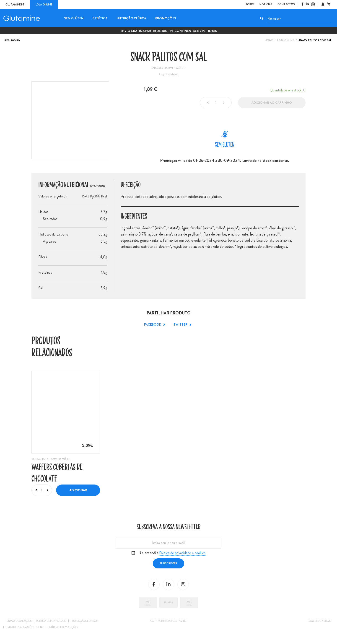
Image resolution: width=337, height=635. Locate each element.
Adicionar (78, 490)
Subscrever (168, 563)
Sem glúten (73, 18)
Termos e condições (18, 621)
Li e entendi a (171, 553)
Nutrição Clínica (131, 18)
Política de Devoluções (63, 627)
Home (269, 40)
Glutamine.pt (15, 5)
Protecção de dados (84, 621)
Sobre (250, 4)
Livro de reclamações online (24, 627)
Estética (100, 18)
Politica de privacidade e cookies (182, 552)
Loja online (44, 5)
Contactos (286, 4)
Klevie (327, 621)
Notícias (265, 4)
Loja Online (285, 40)
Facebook (154, 324)
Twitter (182, 324)
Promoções (165, 18)
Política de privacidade (51, 621)
